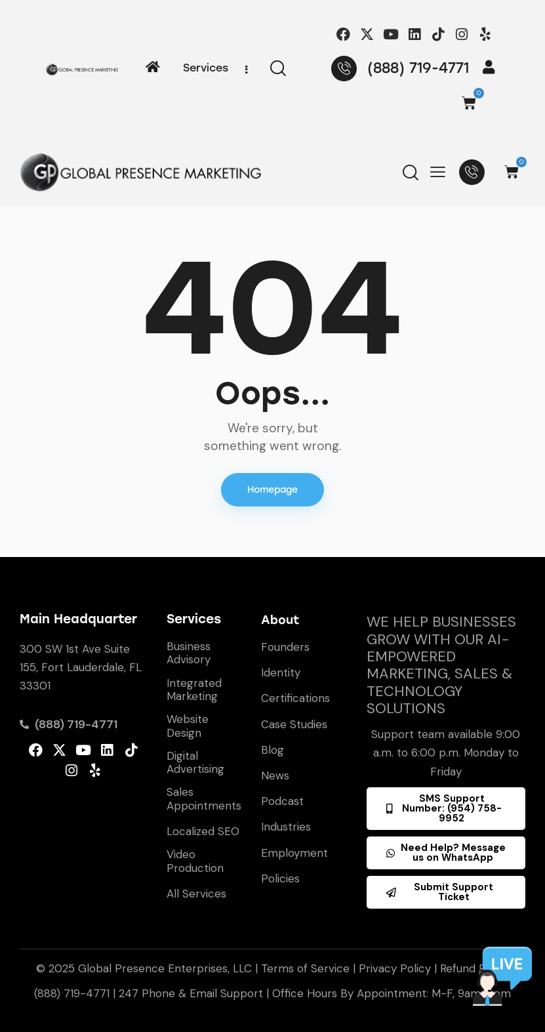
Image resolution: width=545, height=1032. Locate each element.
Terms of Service (305, 968)
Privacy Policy (395, 968)
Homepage (272, 489)
